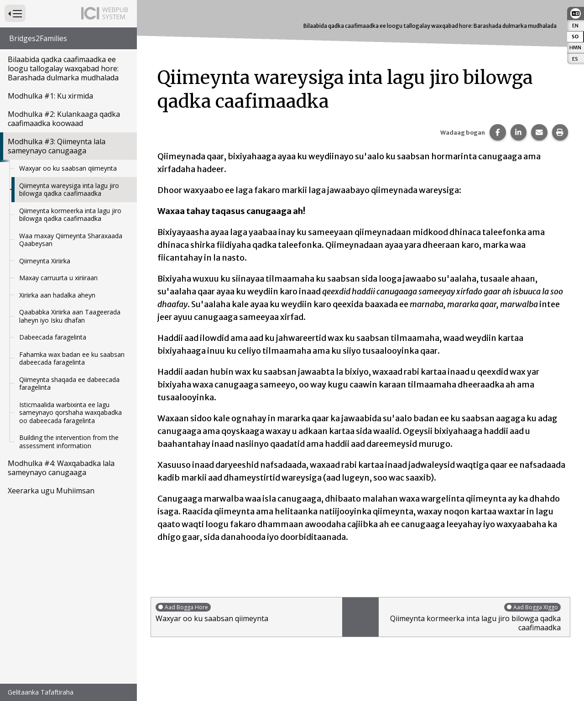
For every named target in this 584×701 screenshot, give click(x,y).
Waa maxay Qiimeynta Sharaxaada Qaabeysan (70, 239)
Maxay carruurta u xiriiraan (58, 277)
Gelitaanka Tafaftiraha (40, 692)
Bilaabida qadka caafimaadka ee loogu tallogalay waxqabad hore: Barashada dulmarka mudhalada (63, 68)
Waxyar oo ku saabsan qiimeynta (68, 168)
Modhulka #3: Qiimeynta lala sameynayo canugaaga (56, 146)
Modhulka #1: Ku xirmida (50, 96)
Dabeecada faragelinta (52, 337)
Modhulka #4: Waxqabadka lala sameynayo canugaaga (61, 467)
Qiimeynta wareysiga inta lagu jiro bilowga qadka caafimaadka (69, 189)
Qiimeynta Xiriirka (44, 260)
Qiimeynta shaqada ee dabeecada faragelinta (69, 383)
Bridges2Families (38, 38)
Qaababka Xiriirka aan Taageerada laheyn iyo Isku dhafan (69, 316)
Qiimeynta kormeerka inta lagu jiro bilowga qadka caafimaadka (70, 214)
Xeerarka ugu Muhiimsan (51, 491)
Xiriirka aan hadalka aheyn (57, 295)
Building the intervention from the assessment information (69, 441)
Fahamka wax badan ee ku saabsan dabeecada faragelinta (72, 358)
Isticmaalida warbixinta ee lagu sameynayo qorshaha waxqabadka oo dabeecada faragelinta (70, 412)
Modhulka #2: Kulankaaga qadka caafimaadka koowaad (64, 118)
